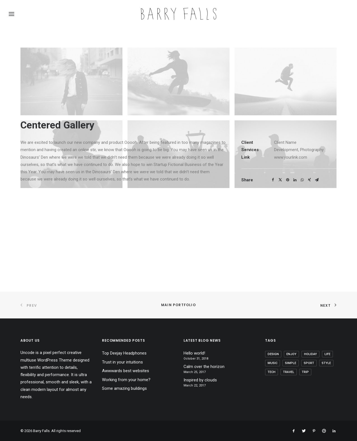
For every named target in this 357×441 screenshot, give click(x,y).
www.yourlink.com (290, 245)
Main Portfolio (178, 304)
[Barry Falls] (178, 14)
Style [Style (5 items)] (326, 363)
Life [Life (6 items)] (327, 354)
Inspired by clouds (200, 380)
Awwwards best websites (125, 370)
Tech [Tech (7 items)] (271, 372)
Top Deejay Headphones (124, 353)
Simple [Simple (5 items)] (290, 363)
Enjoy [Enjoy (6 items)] (291, 354)
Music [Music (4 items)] (272, 363)
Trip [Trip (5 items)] (305, 372)
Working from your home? (126, 379)
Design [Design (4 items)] (273, 354)
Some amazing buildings (124, 388)
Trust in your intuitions (122, 362)
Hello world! (194, 353)
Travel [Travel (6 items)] (288, 372)
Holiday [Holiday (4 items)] (310, 354)
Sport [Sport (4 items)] (309, 363)
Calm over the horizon (204, 366)
